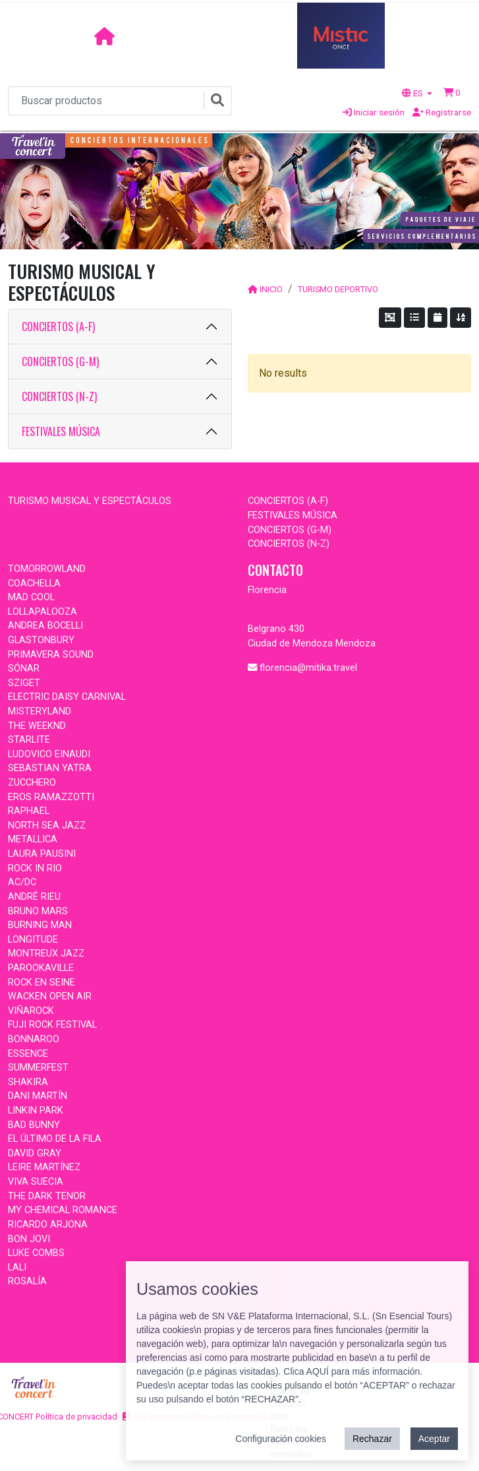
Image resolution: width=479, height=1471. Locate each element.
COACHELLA (34, 583)
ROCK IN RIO (35, 868)
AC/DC (22, 882)
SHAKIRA (28, 1082)
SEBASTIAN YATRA (50, 768)
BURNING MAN (40, 925)
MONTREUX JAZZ (46, 953)
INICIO (271, 289)
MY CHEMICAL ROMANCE (62, 1210)
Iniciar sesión (374, 112)
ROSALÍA (27, 1281)
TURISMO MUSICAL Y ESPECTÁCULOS (89, 501)
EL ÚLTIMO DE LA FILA (54, 1138)
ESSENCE (28, 1053)
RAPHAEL (28, 811)
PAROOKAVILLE (41, 968)
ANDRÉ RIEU (34, 896)
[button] (452, 92)
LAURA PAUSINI (42, 854)
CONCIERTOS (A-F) (58, 326)
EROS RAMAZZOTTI (51, 797)
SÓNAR (24, 668)
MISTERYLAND (39, 711)
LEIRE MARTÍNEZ (44, 1167)
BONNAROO (33, 1039)
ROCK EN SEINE (41, 982)
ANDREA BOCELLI (45, 625)
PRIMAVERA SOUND (51, 654)
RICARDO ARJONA (48, 1224)
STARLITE (29, 739)
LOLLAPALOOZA (42, 611)
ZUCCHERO (32, 782)
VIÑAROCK (31, 1011)
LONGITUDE (33, 939)
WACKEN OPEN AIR (50, 996)
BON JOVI (29, 1239)
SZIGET (24, 683)
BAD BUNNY (34, 1125)
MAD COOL (31, 597)
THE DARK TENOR (47, 1196)
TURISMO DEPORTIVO (338, 289)
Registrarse (441, 112)
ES (413, 93)
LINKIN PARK (35, 1110)
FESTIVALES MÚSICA (61, 431)
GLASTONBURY (41, 640)
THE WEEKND (37, 726)
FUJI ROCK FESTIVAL (52, 1024)
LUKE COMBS (36, 1253)
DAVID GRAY (34, 1153)
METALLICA (32, 839)
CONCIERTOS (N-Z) (59, 396)
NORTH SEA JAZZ (47, 825)
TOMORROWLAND (47, 569)
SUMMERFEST (38, 1067)
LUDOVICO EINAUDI (49, 754)
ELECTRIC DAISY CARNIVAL (67, 697)
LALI (17, 1267)
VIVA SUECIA (35, 1181)
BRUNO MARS (38, 911)
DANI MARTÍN (37, 1096)
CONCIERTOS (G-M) (60, 361)
